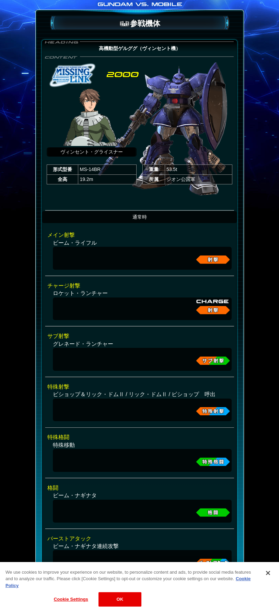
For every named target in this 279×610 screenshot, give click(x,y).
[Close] (268, 576)
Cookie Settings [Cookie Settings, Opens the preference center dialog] (71, 603)
